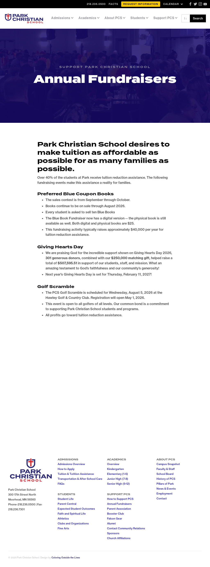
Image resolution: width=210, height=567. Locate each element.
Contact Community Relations (126, 528)
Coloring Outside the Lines (65, 557)
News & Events (166, 488)
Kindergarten (115, 469)
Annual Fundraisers (119, 503)
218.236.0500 (96, 4)
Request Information (140, 4)
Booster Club (115, 513)
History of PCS (165, 478)
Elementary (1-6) (117, 474)
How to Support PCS (120, 498)
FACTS (113, 4)
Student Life (66, 498)
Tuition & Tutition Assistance (76, 474)
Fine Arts (63, 528)
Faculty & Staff (165, 469)
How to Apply (66, 469)
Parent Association (119, 508)
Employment (164, 493)
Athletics (63, 518)
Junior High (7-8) (117, 478)
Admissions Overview (71, 464)
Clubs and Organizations (73, 523)
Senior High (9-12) (118, 483)
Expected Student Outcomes (76, 508)
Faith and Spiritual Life (72, 513)
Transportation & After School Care (80, 478)
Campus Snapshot (168, 464)
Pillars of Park (165, 483)
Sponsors (113, 533)
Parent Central (67, 503)
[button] (173, 4)
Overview (113, 464)
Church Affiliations (118, 538)
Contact (161, 498)
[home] (24, 18)
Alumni (111, 523)
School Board (164, 474)
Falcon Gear (114, 518)
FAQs (61, 483)
